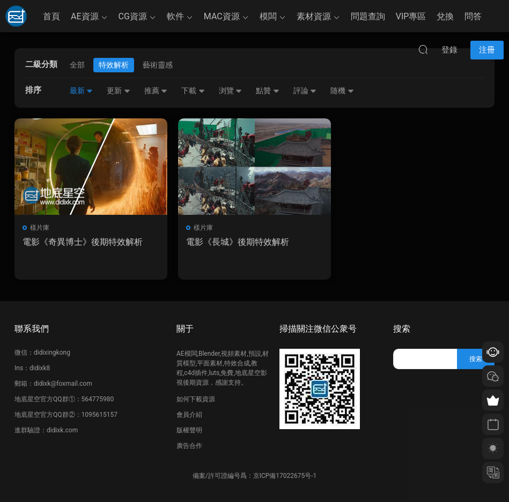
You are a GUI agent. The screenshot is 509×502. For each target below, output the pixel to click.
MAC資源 (222, 16)
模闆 (268, 16)
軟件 (175, 16)
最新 (81, 90)
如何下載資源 (195, 399)
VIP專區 (411, 16)
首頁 (51, 16)
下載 (192, 90)
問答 (473, 16)
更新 (118, 90)
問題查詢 (368, 16)
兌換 (445, 16)
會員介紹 (189, 414)
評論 (304, 90)
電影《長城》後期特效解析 (237, 242)
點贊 (267, 90)
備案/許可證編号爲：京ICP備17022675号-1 (255, 475)
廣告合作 (189, 445)
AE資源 (85, 16)
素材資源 (314, 16)
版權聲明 (189, 430)
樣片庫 (39, 227)
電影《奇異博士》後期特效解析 (83, 242)
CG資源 (133, 16)
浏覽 (230, 90)
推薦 (155, 90)
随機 (341, 90)
